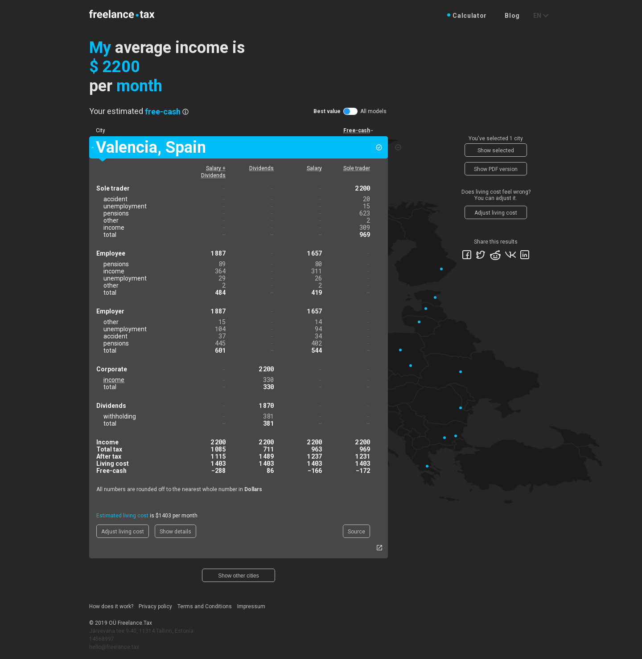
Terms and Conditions (204, 606)
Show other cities (238, 576)
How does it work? (111, 606)
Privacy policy (155, 606)
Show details (175, 532)
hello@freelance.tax (114, 647)
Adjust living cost (122, 532)
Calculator (470, 15)
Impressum (251, 606)
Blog (512, 15)
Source (356, 532)
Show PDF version (496, 169)
